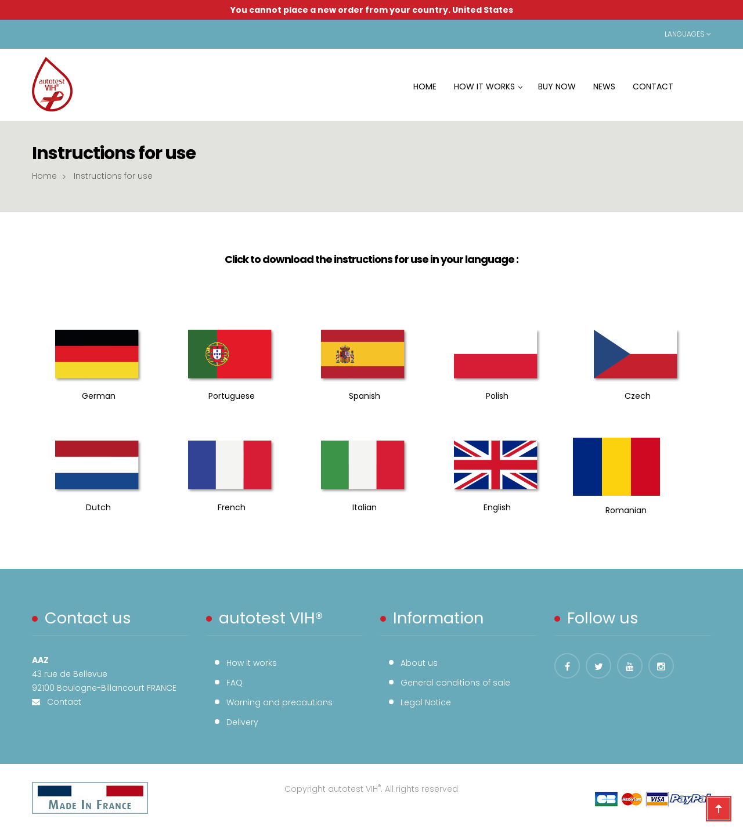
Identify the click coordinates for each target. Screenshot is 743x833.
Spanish (364, 396)
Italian (364, 507)
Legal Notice (426, 702)
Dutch (98, 507)
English (497, 507)
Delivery (242, 722)
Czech (638, 396)
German (99, 396)
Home (44, 176)
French (232, 507)
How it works (251, 663)
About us (419, 663)
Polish (497, 396)
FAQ (234, 682)
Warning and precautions (279, 702)
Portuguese (231, 396)
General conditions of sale (455, 682)
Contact (60, 702)
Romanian (624, 510)
